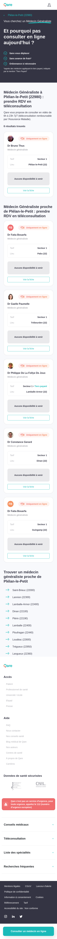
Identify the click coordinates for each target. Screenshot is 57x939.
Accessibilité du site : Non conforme (21, 908)
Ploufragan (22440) (22, 632)
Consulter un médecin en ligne (28, 931)
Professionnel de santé (17, 689)
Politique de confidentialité (16, 891)
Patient (9, 684)
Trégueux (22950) (22, 646)
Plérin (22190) (20, 618)
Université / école (14, 695)
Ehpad (9, 700)
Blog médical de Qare (16, 742)
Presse (9, 706)
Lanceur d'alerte (43, 886)
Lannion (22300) (21, 597)
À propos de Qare (14, 758)
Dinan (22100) (20, 611)
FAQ (8, 725)
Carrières (10, 764)
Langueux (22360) (22, 653)
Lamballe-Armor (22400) (25, 604)
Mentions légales (12, 886)
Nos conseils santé (15, 736)
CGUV (28, 886)
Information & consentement (17, 897)
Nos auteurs (11, 747)
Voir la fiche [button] (28, 190)
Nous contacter (13, 730)
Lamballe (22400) (21, 625)
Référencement (11, 903)
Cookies (39, 897)
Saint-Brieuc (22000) (23, 590)
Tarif (26, 903)
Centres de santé (14, 753)
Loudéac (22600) (21, 639)
